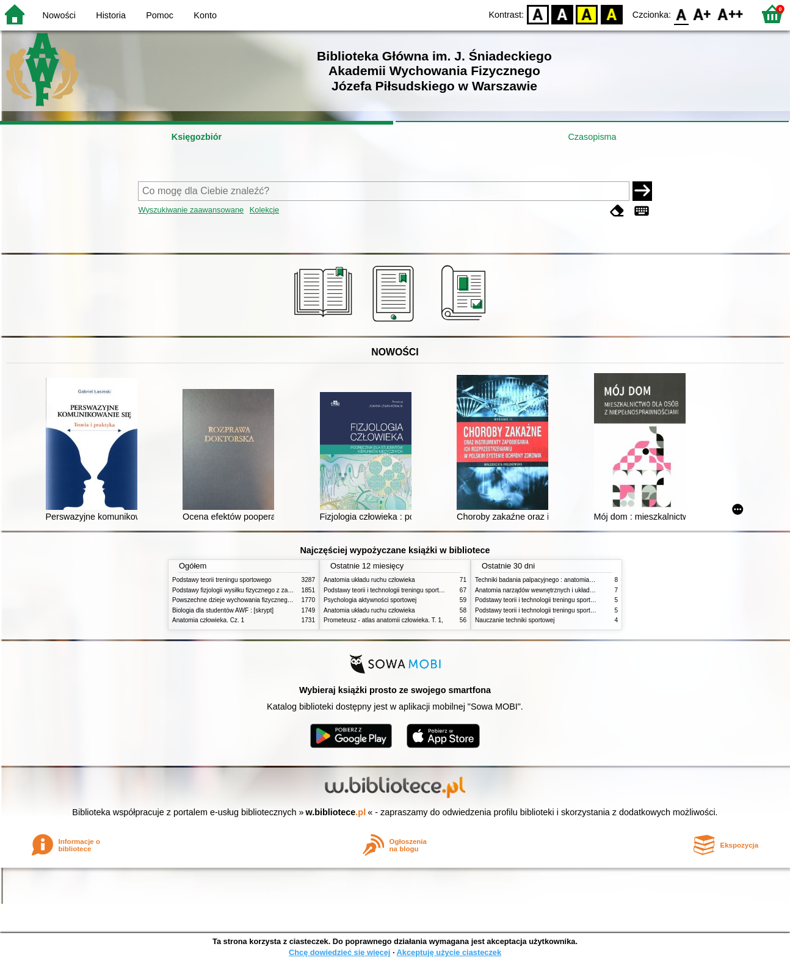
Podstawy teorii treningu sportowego (221, 579)
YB (587, 14)
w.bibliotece (336, 812)
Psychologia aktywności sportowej (370, 600)
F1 (702, 14)
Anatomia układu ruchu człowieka (369, 579)
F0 (681, 14)
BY (611, 14)
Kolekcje (264, 209)
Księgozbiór (197, 137)
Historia (111, 15)
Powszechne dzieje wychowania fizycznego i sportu (242, 600)
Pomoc (159, 15)
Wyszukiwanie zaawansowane (191, 209)
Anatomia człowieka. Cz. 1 (208, 620)
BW (562, 14)
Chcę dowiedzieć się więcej (339, 952)
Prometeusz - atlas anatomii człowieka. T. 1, (383, 620)
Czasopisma (592, 137)
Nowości (59, 15)
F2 (730, 14)
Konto (205, 15)
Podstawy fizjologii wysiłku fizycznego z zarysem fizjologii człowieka (264, 590)
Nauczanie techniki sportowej (515, 620)
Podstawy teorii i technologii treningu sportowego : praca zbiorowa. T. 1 (572, 600)
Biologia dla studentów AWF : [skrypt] (223, 610)
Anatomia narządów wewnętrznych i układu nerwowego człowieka (564, 590)
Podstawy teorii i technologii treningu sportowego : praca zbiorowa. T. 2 (420, 590)
